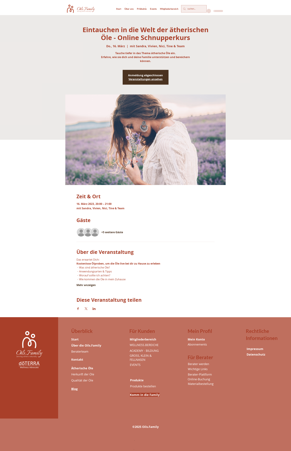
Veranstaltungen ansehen (146, 79)
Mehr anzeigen (86, 285)
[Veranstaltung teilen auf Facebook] (78, 308)
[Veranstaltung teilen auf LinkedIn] (94, 308)
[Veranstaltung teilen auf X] (86, 308)
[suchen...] (194, 8)
